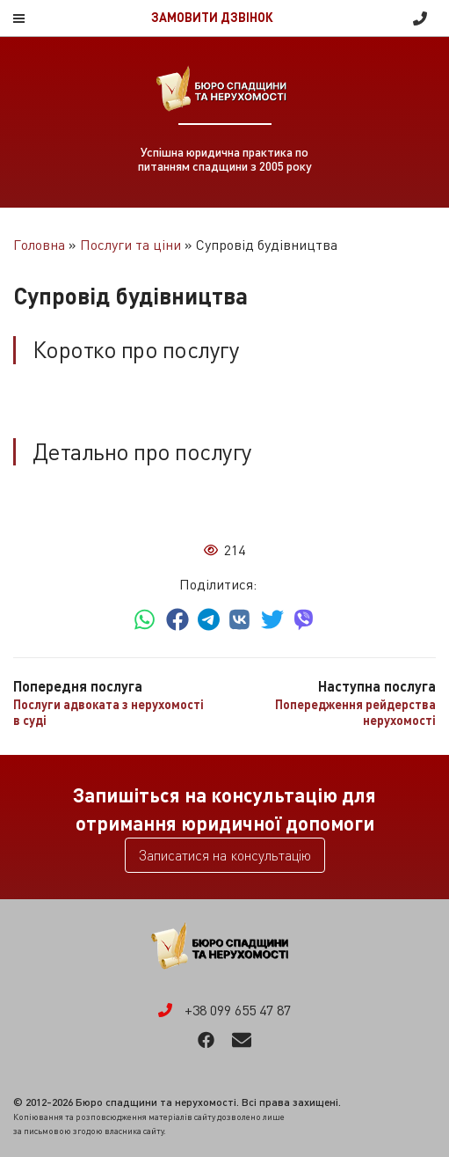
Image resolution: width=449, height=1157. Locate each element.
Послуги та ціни (130, 244)
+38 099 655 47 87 (420, 18)
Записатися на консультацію (225, 855)
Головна (39, 244)
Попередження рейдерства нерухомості (355, 712)
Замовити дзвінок (212, 18)
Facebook (206, 1040)
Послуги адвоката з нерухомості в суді (108, 712)
